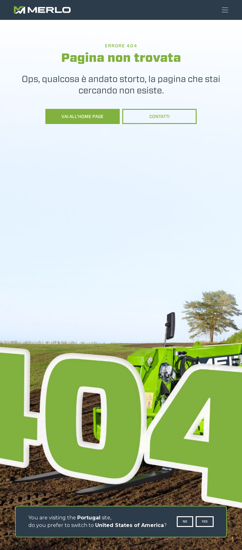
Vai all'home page (82, 116)
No (185, 521)
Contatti (159, 116)
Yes (205, 521)
